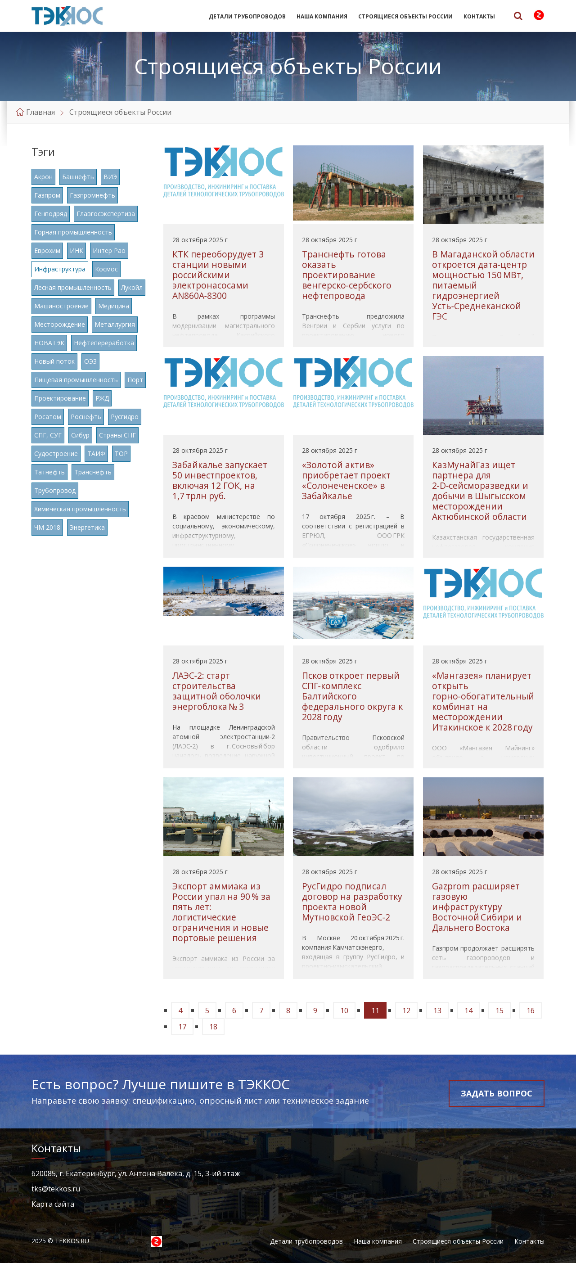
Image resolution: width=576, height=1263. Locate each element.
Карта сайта (53, 1204)
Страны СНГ (117, 435)
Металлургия (114, 324)
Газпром (47, 195)
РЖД (102, 398)
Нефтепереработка (104, 342)
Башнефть (78, 176)
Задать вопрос (496, 1093)
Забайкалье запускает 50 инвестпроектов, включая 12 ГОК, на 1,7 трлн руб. (219, 480)
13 (437, 1010)
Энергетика (87, 527)
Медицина (113, 306)
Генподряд (50, 213)
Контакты (479, 16)
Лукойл (132, 287)
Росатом (47, 416)
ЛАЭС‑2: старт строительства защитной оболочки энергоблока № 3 (216, 691)
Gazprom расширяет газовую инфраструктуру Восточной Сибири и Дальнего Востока (477, 907)
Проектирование (60, 398)
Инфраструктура (60, 269)
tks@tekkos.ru (56, 1189)
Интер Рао (109, 250)
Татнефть (49, 472)
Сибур (80, 435)
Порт (135, 379)
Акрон (43, 176)
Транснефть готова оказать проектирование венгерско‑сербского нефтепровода (347, 275)
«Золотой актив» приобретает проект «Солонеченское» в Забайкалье (346, 480)
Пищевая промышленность (76, 379)
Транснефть (93, 472)
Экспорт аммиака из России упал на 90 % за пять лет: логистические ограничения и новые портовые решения (221, 912)
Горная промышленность (73, 232)
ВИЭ (110, 176)
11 (375, 1010)
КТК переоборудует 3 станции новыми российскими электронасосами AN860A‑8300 (218, 275)
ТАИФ (96, 453)
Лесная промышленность (73, 287)
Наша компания (322, 16)
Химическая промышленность (80, 509)
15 (499, 1010)
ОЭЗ (90, 361)
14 (468, 1010)
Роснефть (86, 416)
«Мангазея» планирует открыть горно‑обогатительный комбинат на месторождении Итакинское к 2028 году (483, 701)
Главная (40, 112)
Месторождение (59, 324)
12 (406, 1010)
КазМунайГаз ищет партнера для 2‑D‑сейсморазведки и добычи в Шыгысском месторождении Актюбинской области (480, 491)
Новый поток (54, 361)
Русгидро (125, 416)
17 (182, 1027)
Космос (106, 269)
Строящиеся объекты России (405, 16)
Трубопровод (55, 490)
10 (344, 1010)
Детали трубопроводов (247, 16)
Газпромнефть (92, 195)
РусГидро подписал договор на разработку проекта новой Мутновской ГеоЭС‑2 (352, 901)
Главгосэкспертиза (105, 213)
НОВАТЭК (49, 342)
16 (530, 1010)
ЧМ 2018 (47, 527)
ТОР (121, 453)
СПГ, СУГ (48, 435)
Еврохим (47, 250)
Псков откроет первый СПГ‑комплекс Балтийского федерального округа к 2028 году (352, 696)
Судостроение (56, 453)
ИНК (76, 250)
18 (213, 1027)
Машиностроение (61, 306)
